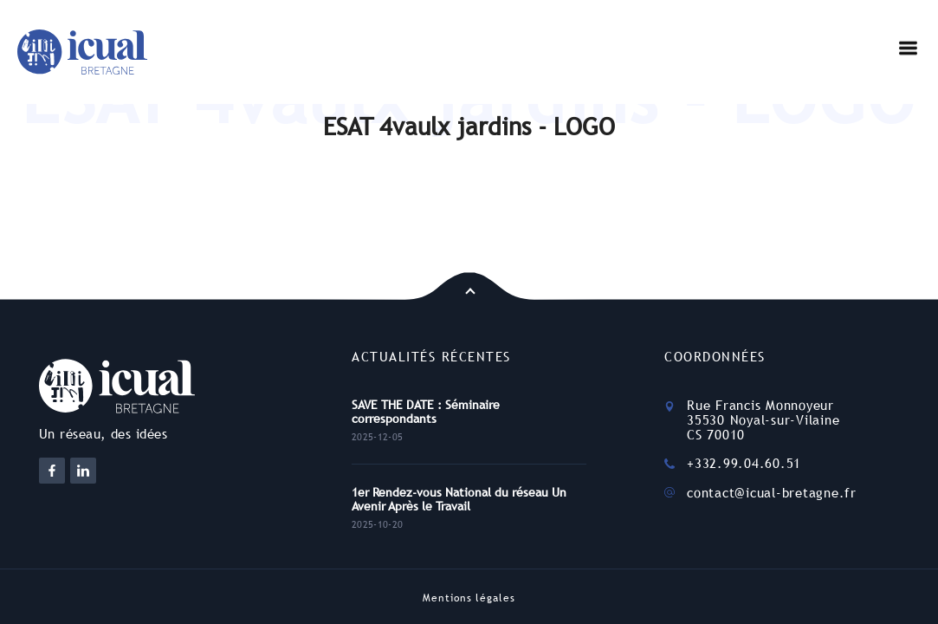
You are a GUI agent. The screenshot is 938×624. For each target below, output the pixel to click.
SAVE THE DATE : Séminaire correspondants (426, 412)
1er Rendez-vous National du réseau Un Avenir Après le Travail (459, 499)
